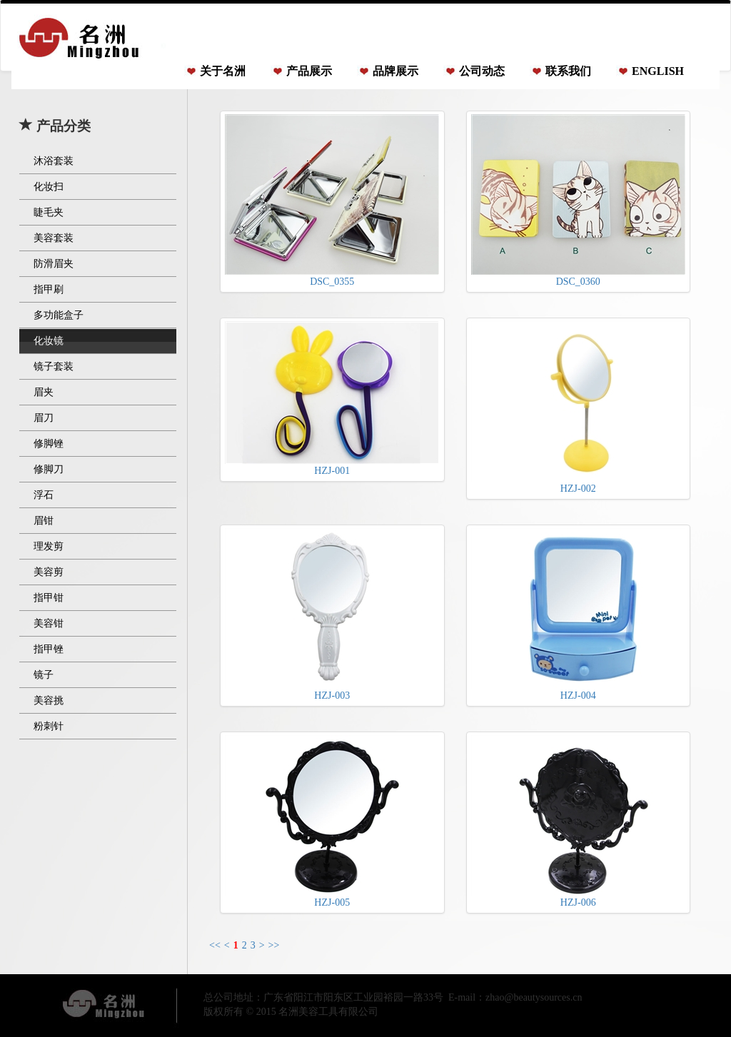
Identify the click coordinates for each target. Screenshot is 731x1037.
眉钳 (44, 520)
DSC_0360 (578, 200)
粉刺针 (49, 726)
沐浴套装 (54, 161)
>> (274, 945)
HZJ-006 (578, 821)
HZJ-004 (578, 614)
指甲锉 (49, 649)
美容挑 (49, 700)
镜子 (44, 674)
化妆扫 (49, 186)
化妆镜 (49, 340)
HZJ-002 (578, 407)
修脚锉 (49, 443)
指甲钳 (49, 597)
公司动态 (482, 71)
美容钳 (49, 623)
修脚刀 (49, 469)
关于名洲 (223, 71)
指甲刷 (49, 289)
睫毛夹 (49, 212)
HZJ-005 (332, 821)
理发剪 (49, 546)
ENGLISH (658, 71)
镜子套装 (54, 366)
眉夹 (44, 392)
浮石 (44, 495)
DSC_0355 (332, 200)
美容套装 (54, 238)
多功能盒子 (59, 315)
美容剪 (49, 572)
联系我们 (568, 71)
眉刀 (44, 418)
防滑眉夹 (54, 263)
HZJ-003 (332, 614)
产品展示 (309, 71)
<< (215, 945)
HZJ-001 (332, 398)
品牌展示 (395, 71)
